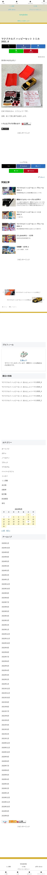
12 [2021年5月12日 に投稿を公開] (13, 519)
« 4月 (3, 531)
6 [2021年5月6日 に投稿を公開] (18, 517)
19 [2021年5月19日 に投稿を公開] (13, 522)
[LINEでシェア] (16, 51)
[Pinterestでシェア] (31, 51)
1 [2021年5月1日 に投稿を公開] (28, 515)
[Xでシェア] (9, 46)
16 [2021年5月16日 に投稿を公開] (33, 519)
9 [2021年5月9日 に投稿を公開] (33, 517)
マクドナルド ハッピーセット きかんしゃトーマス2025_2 (22, 401)
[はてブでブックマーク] (38, 46)
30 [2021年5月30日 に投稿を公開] (33, 524)
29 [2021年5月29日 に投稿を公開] (28, 524)
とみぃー (23, 360)
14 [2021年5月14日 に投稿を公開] (23, 519)
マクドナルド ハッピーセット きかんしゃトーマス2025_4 (22, 392)
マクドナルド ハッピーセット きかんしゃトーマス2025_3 (22, 396)
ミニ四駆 (8, 867)
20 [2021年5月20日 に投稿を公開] (18, 522)
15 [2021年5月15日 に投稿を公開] (28, 519)
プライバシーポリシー (24, 869)
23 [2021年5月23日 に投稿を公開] (33, 522)
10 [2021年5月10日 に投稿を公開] (4, 519)
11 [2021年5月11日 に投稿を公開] (8, 519)
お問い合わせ (38, 867)
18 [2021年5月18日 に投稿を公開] (8, 522)
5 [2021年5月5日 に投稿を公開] (13, 517)
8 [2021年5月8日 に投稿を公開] (28, 517)
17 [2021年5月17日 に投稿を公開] (4, 522)
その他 (23, 867)
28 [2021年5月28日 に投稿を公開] (23, 524)
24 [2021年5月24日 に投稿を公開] (4, 524)
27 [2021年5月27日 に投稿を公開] (18, 524)
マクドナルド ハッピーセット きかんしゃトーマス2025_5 (22, 387)
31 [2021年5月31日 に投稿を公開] (4, 526)
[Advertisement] (23, 31)
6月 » (8, 531)
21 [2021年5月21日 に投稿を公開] (23, 522)
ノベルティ (5, 128)
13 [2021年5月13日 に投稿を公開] (18, 519)
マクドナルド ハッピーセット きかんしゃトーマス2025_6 (22, 383)
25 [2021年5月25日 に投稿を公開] (8, 524)
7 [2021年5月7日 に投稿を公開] (23, 517)
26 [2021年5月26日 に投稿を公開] (13, 524)
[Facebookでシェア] (23, 46)
